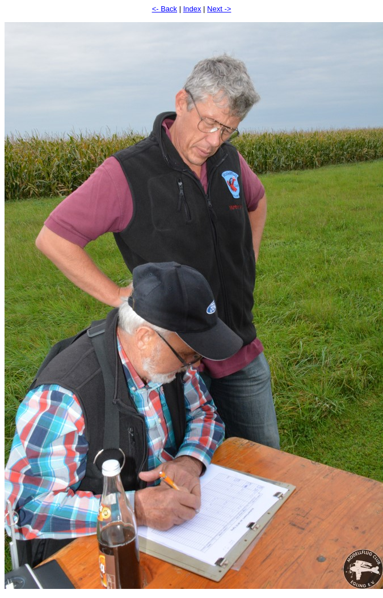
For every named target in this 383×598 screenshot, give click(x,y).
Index (192, 9)
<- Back (164, 9)
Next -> (219, 9)
